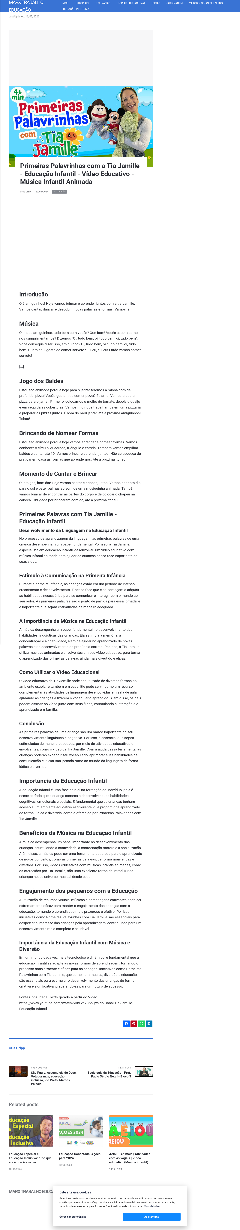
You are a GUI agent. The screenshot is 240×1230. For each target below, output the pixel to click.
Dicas (159, 3)
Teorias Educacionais (135, 3)
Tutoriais (85, 3)
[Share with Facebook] (125, 1024)
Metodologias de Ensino (209, 3)
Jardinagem (177, 3)
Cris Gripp (26, 191)
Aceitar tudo (169, 1217)
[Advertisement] (81, 57)
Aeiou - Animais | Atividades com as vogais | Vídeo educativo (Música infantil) (130, 1159)
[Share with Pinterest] (133, 1024)
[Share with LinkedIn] (149, 1024)
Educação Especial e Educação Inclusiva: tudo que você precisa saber (27, 1159)
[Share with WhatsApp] (141, 1024)
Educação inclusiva (78, 8)
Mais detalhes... (153, 1207)
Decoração (105, 3)
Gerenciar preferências (72, 1217)
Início (69, 3)
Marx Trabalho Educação (37, 1193)
